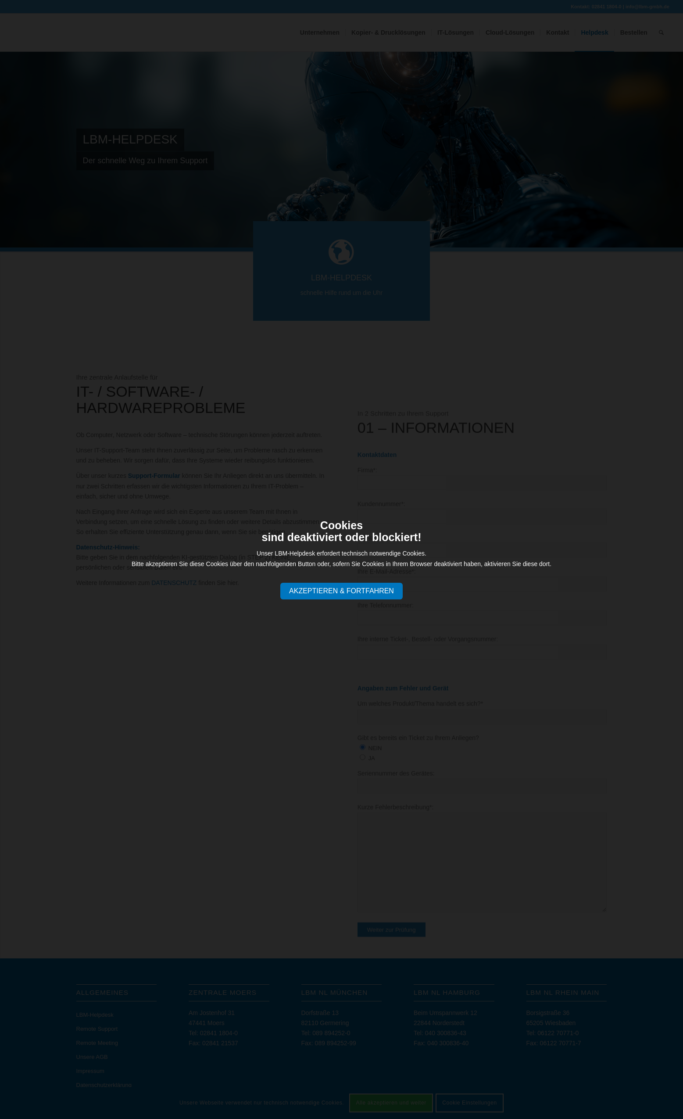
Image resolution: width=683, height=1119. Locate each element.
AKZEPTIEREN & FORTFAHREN (341, 591)
